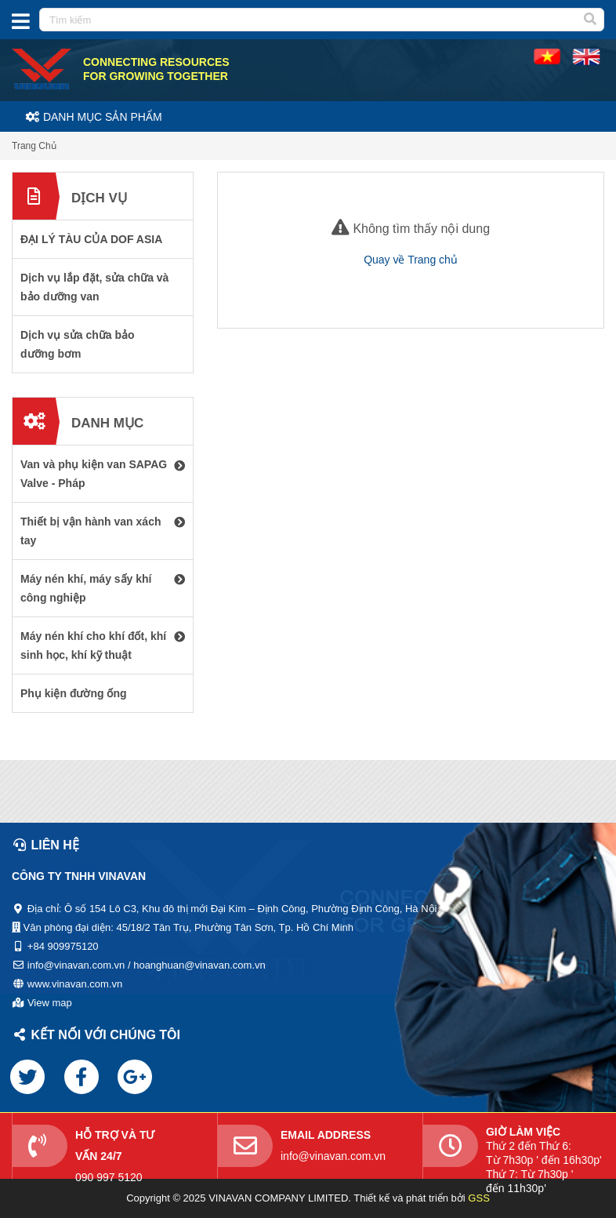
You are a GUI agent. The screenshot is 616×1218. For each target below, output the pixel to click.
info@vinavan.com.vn (333, 1156)
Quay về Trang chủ (411, 259)
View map (49, 1003)
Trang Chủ (34, 145)
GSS (478, 1198)
